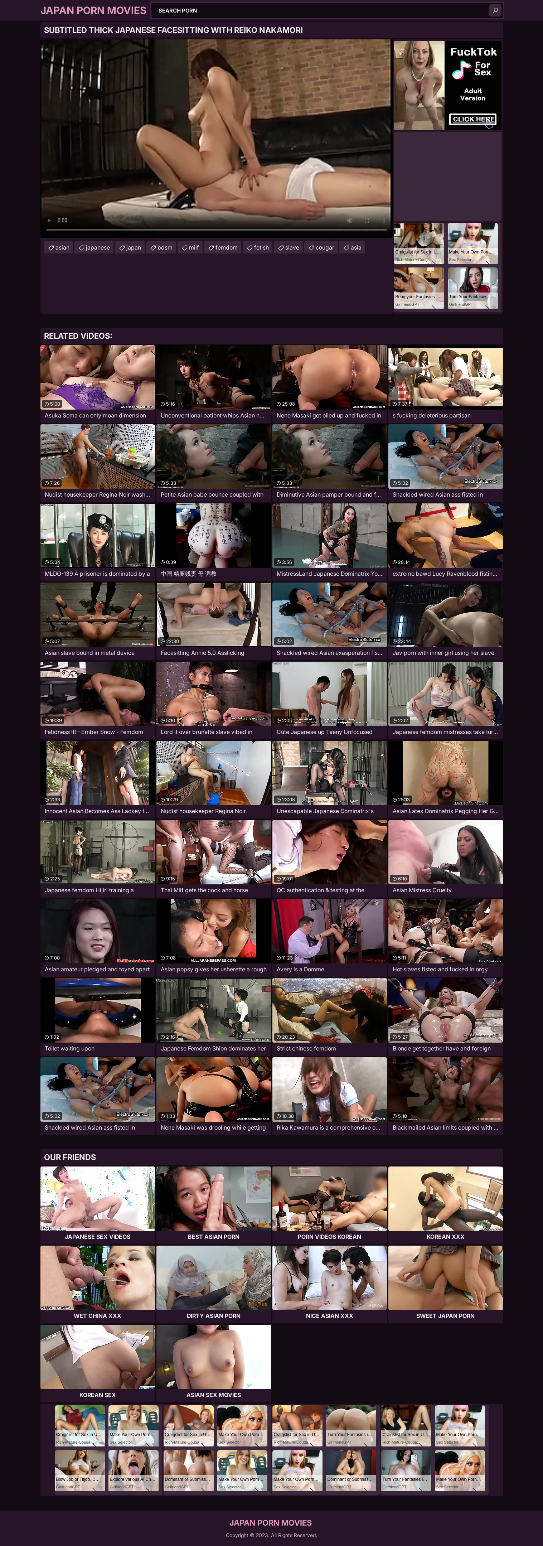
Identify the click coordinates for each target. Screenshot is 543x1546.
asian (62, 247)
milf (194, 247)
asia (356, 247)
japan (133, 247)
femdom (226, 247)
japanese (98, 247)
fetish (261, 247)
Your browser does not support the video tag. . (216, 138)
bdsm (165, 247)
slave (292, 247)
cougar (325, 247)
